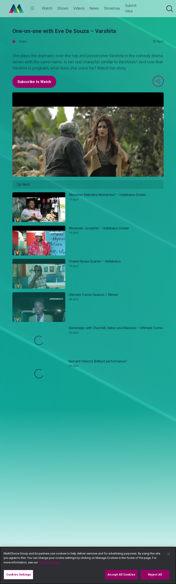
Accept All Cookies (121, 574)
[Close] (169, 554)
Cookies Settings (18, 574)
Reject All (155, 574)
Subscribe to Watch (34, 82)
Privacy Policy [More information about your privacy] (49, 562)
